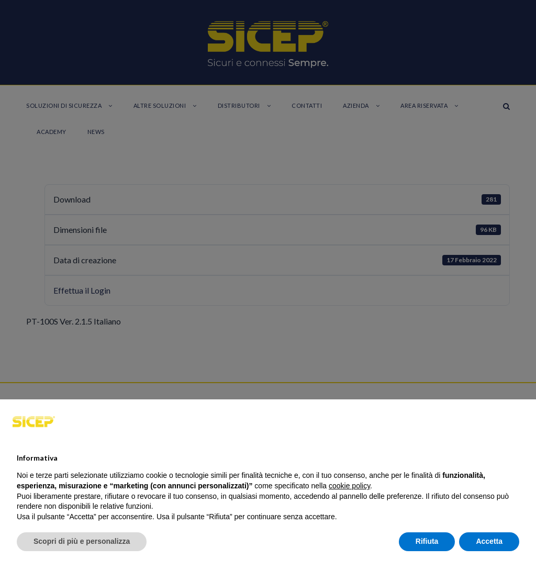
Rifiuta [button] (427, 541)
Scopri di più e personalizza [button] (82, 541)
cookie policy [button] (349, 486)
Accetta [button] (489, 541)
